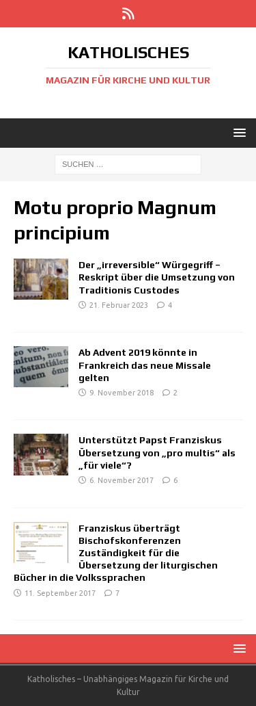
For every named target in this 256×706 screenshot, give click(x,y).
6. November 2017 (121, 480)
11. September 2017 (60, 593)
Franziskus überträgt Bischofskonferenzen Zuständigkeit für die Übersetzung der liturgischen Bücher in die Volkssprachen (116, 553)
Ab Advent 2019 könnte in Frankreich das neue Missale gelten (145, 364)
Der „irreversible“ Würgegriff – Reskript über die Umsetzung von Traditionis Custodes (157, 277)
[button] (237, 132)
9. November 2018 (121, 393)
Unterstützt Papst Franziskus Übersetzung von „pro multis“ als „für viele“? (157, 452)
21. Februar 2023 (118, 305)
